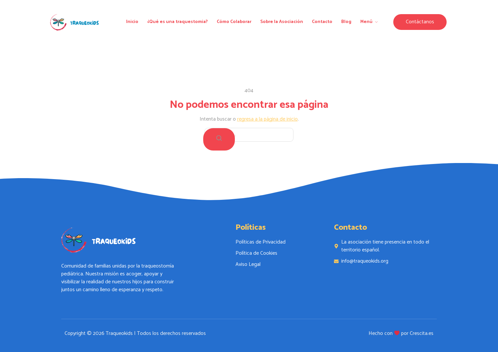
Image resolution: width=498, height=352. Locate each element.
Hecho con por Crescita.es (401, 333)
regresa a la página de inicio (267, 119)
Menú (369, 22)
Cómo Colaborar (234, 22)
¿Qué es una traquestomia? (177, 22)
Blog (346, 22)
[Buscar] (219, 139)
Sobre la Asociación (281, 22)
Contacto (322, 22)
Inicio (132, 22)
